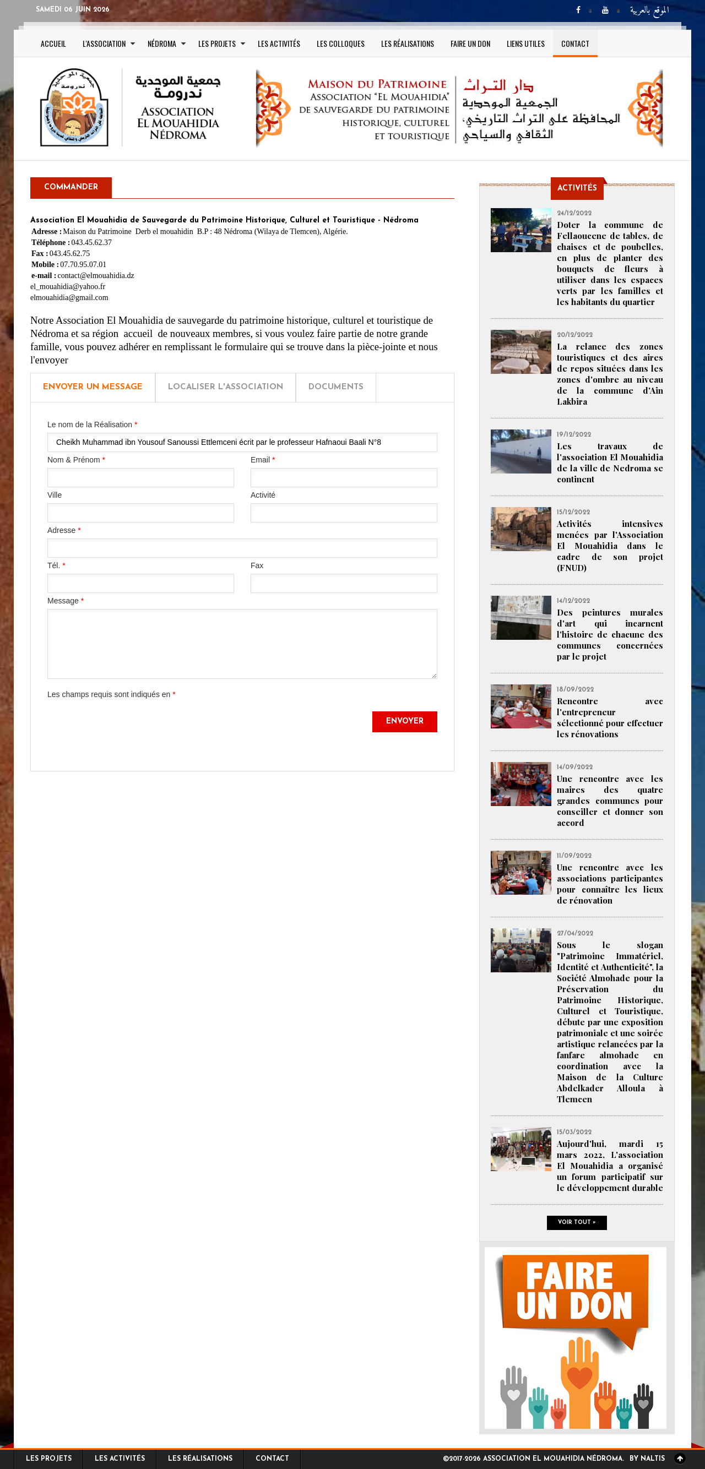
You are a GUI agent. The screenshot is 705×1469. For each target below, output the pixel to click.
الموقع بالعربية (649, 10)
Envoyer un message (93, 387)
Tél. (56, 565)
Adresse (64, 530)
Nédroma (162, 43)
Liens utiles (526, 43)
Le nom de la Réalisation (92, 424)
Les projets (217, 43)
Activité (263, 495)
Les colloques (341, 43)
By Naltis (647, 1459)
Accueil (53, 43)
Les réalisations (407, 43)
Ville (54, 495)
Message (65, 600)
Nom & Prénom (76, 459)
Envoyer (405, 721)
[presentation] (131, 732)
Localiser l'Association (225, 387)
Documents (336, 387)
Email (263, 459)
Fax (257, 565)
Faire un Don (470, 43)
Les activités (279, 43)
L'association (104, 43)
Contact (575, 43)
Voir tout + (577, 1223)
